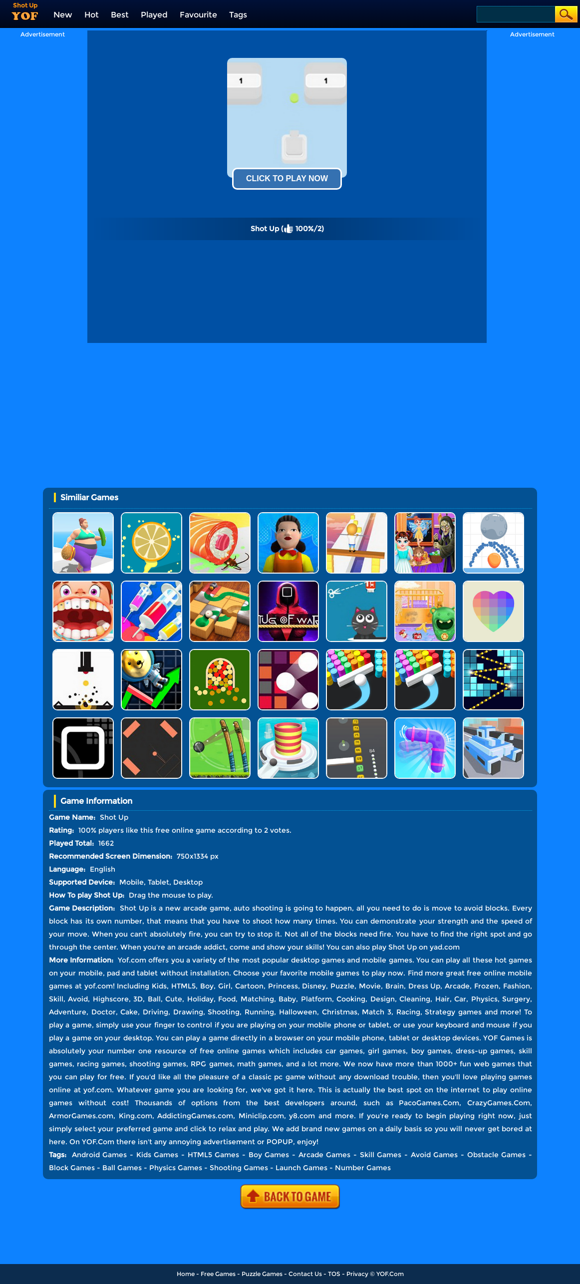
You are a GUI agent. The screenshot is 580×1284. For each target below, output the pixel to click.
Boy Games (269, 1154)
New (62, 14)
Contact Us (305, 1274)
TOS (334, 1274)
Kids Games (157, 1154)
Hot (91, 14)
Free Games (218, 1274)
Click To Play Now (287, 178)
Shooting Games (239, 1167)
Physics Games (175, 1167)
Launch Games (301, 1167)
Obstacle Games (496, 1154)
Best (120, 14)
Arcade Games (324, 1154)
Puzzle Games (262, 1274)
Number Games (363, 1167)
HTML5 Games (214, 1154)
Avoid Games (434, 1154)
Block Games (72, 1167)
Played (154, 14)
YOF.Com (390, 1274)
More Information (80, 960)
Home (186, 1274)
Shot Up (402, 947)
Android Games (99, 1154)
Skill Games (381, 1154)
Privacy (357, 1274)
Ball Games (122, 1167)
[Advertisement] (42, 187)
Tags (238, 14)
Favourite (198, 14)
